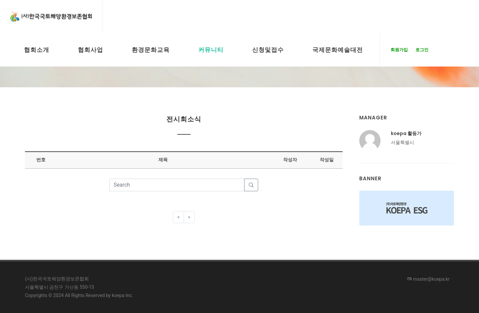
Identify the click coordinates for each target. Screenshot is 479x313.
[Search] (177, 185)
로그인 (421, 49)
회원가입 (399, 49)
